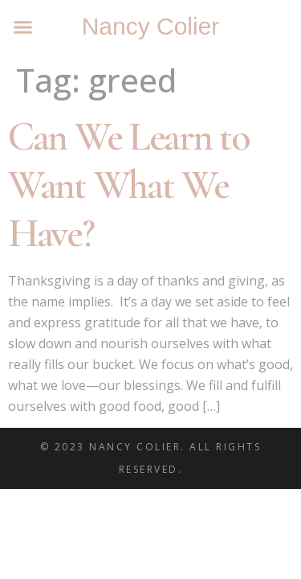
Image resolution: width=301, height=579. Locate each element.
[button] (23, 27)
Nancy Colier (151, 26)
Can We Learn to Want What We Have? (129, 185)
